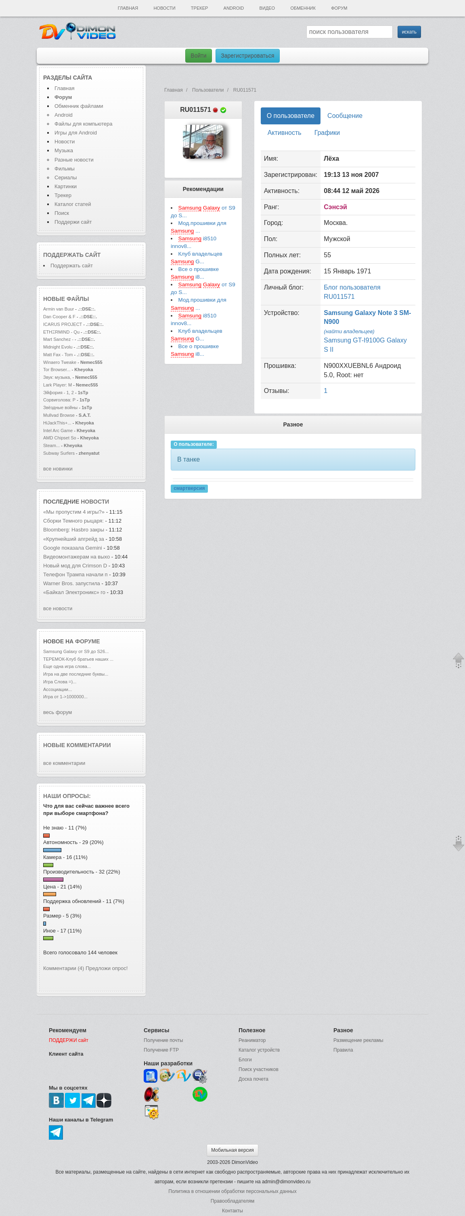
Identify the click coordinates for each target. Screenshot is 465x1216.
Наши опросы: (67, 796)
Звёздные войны (60, 407)
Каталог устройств (259, 1050)
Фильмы (64, 169)
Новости (164, 8)
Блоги (245, 1060)
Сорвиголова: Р (59, 399)
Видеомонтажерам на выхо (76, 557)
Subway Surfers (59, 453)
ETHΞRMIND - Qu (61, 332)
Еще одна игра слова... (67, 666)
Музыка (63, 150)
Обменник (302, 8)
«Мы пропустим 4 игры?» (74, 512)
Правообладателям (232, 1201)
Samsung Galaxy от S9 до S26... (76, 651)
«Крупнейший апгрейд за (74, 539)
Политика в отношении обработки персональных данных (232, 1191)
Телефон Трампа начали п (75, 574)
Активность (285, 132)
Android (234, 8)
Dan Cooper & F (59, 316)
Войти (198, 56)
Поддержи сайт (73, 222)
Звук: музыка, (57, 377)
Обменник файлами (78, 106)
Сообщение (344, 115)
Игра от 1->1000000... (65, 696)
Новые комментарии (77, 745)
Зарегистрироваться (247, 56)
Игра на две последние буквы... (75, 674)
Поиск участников (259, 1069)
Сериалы (65, 177)
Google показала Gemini (73, 548)
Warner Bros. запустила (72, 583)
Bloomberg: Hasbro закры (73, 530)
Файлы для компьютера (83, 124)
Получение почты (163, 1040)
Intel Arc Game (58, 430)
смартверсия (189, 488)
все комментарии (64, 763)
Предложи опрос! (107, 968)
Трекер (199, 8)
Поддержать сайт (72, 255)
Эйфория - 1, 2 (58, 392)
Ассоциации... (57, 689)
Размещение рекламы (358, 1040)
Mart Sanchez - (58, 339)
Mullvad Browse (59, 415)
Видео (267, 8)
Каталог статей (72, 204)
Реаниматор (252, 1040)
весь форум (57, 712)
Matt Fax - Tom (58, 354)
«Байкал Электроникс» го (74, 592)
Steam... (51, 445)
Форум (339, 8)
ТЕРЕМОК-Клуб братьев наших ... (78, 659)
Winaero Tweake (59, 362)
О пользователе (290, 115)
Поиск (61, 213)
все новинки (58, 469)
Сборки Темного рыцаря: (74, 521)
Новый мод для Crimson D (75, 566)
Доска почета (253, 1079)
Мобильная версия (232, 1150)
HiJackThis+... (57, 422)
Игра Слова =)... (59, 681)
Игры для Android (75, 133)
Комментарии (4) (63, 968)
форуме (87, 641)
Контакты (232, 1211)
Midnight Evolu (57, 346)
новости (95, 501)
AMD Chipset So (59, 437)
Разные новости (74, 160)
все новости (57, 608)
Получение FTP (161, 1050)
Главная (128, 8)
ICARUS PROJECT (62, 324)
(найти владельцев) (349, 331)
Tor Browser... (57, 369)
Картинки (65, 186)
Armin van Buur (58, 309)
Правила (343, 1050)
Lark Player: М (57, 384)
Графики (327, 132)
